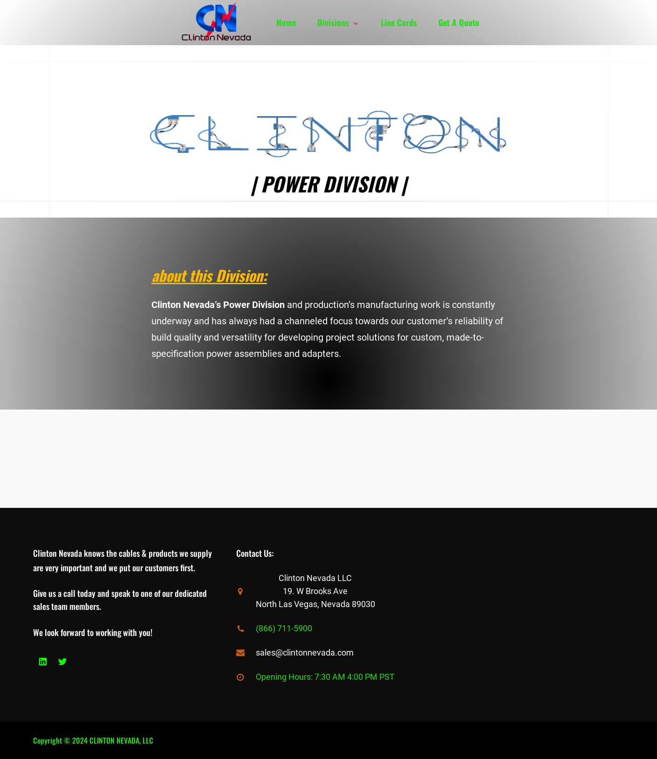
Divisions (333, 22)
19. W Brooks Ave (315, 591)
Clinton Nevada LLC (315, 578)
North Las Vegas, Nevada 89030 (315, 604)
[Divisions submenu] (355, 22)
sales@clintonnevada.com (305, 652)
